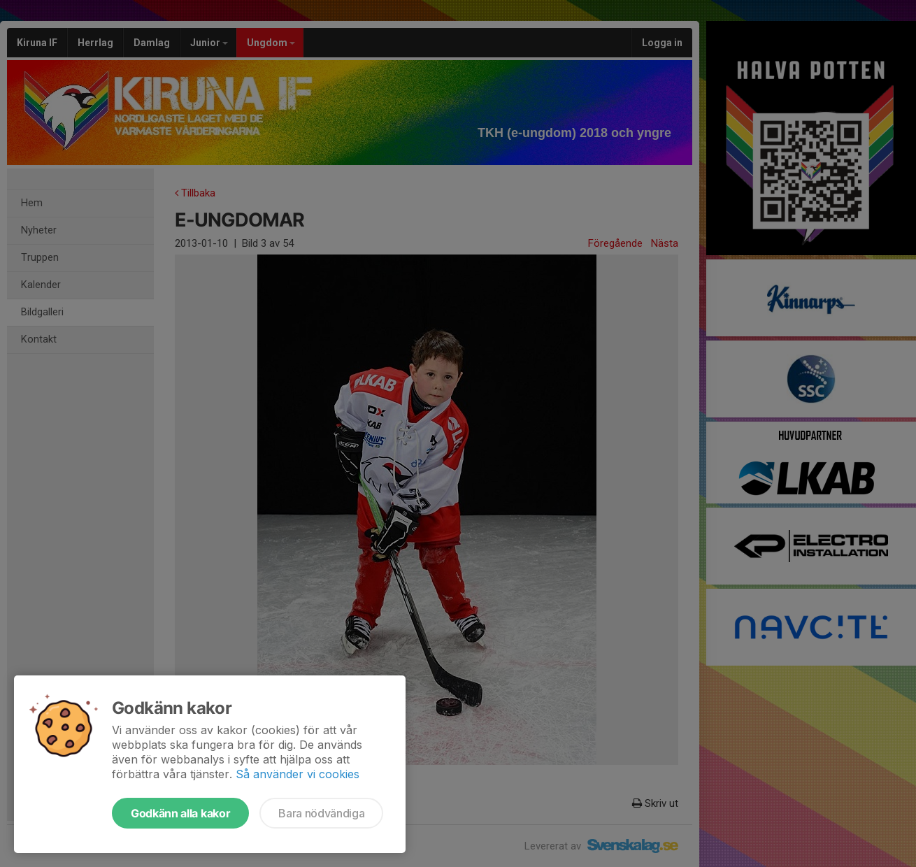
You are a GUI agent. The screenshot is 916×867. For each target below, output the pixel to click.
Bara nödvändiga (321, 813)
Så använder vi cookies (297, 774)
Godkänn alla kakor (180, 813)
